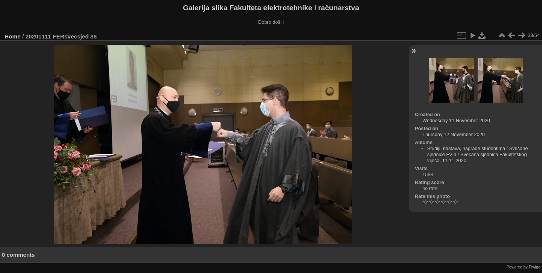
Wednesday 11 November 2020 (456, 120)
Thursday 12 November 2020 (453, 134)
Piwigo (534, 267)
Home (13, 36)
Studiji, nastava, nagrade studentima (466, 148)
